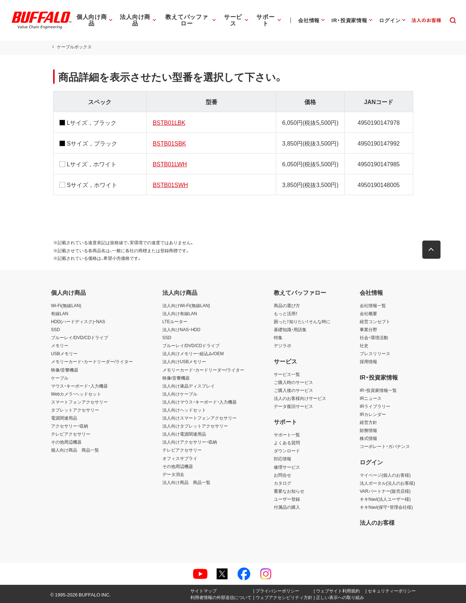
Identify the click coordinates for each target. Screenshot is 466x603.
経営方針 (368, 422)
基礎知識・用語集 (290, 329)
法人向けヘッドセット (184, 409)
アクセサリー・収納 (69, 426)
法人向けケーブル (179, 393)
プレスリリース (375, 353)
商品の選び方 (287, 305)
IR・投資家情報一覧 (378, 390)
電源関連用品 (64, 417)
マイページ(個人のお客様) (385, 475)
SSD (55, 329)
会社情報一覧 (373, 305)
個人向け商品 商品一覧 (75, 450)
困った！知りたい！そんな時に (302, 321)
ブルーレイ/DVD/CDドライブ (79, 337)
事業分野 (368, 329)
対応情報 (282, 458)
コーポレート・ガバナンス (385, 446)
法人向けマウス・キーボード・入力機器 (199, 401)
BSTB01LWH (169, 163)
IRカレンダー (373, 414)
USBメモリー (64, 353)
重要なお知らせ (289, 491)
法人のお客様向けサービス (300, 398)
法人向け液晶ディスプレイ (188, 385)
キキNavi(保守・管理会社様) (386, 507)
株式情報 (368, 438)
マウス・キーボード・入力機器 (79, 385)
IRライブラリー (375, 406)
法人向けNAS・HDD (181, 329)
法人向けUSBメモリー (184, 361)
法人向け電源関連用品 (184, 434)
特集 (278, 337)
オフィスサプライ (179, 458)
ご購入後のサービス (293, 390)
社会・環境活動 (374, 337)
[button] (433, 250)
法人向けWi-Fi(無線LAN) (186, 305)
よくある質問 (287, 442)
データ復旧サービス (293, 406)
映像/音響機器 (64, 369)
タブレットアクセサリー (75, 409)
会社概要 (368, 313)
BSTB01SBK (168, 143)
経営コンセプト (375, 321)
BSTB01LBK (168, 122)
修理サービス (287, 467)
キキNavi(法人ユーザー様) (385, 499)
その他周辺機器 (66, 442)
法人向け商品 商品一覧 (186, 482)
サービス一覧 (287, 374)
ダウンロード (287, 450)
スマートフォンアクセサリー (79, 401)
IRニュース (371, 398)
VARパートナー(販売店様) (385, 491)
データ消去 (173, 474)
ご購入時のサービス (293, 382)
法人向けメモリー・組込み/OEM (193, 353)
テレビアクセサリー (70, 434)
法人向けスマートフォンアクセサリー (199, 417)
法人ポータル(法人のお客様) (387, 483)
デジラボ (282, 345)
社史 (364, 345)
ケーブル (59, 377)
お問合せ (282, 475)
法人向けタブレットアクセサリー (195, 426)
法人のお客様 (377, 522)
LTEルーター (174, 321)
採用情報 (368, 361)
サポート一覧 (287, 434)
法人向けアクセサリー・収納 (189, 442)
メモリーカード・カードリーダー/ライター (92, 361)
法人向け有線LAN (179, 313)
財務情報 (368, 430)
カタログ (282, 483)
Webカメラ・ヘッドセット (76, 393)
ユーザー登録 (287, 499)
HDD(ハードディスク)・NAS (78, 321)
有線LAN (59, 313)
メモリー (59, 345)
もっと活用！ (286, 313)
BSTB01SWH (169, 184)
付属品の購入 (287, 507)
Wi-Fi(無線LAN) (66, 305)
